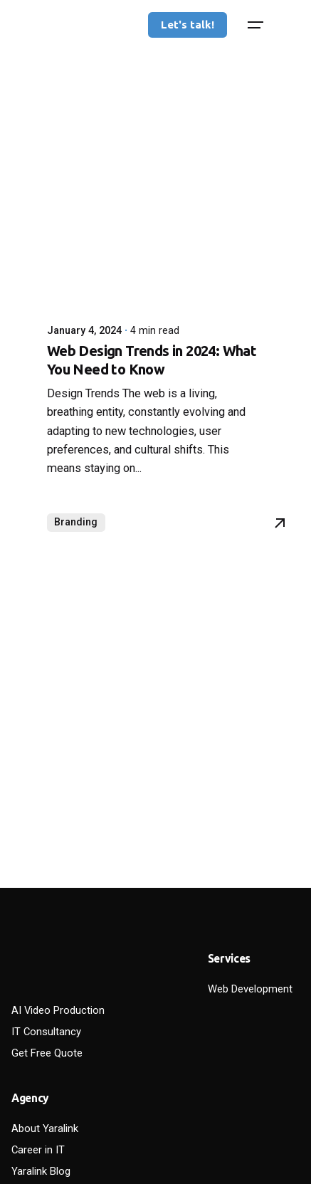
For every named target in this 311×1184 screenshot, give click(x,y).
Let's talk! (187, 25)
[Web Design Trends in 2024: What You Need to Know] (155, 167)
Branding (75, 522)
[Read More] (279, 523)
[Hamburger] (255, 25)
